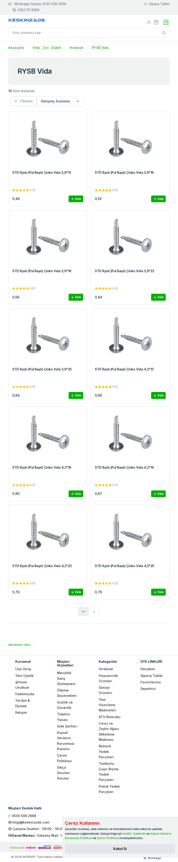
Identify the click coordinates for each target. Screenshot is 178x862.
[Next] (94, 611)
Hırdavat (76, 48)
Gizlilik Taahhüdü (134, 833)
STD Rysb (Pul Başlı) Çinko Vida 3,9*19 (41, 271)
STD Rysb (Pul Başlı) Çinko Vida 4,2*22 (42, 566)
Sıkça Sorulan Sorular (63, 772)
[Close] (120, 849)
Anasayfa (16, 48)
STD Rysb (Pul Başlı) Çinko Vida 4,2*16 (41, 467)
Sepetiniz (148, 689)
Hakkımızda (24, 694)
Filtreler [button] (23, 101)
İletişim (21, 712)
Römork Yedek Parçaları (106, 751)
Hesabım (147, 669)
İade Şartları (67, 726)
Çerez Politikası (108, 838)
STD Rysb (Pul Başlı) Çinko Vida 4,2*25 (124, 566)
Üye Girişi (23, 669)
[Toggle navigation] (166, 22)
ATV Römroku (110, 717)
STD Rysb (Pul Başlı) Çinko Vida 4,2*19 (124, 467)
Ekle (76, 199)
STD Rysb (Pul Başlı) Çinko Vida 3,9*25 (42, 369)
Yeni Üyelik (24, 676)
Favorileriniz (150, 682)
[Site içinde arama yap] (164, 33)
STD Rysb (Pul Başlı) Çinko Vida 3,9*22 (124, 271)
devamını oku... (20, 645)
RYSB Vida (100, 48)
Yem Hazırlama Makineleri (107, 705)
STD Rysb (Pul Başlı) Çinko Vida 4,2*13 (124, 369)
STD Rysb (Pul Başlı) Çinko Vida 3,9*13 (41, 172)
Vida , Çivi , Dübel (46, 48)
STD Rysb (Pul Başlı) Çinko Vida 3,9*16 (124, 172)
